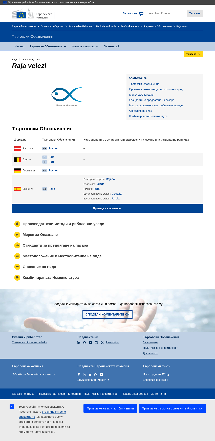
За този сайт (112, 46)
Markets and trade (106, 26)
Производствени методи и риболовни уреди (156, 89)
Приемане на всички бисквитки (110, 408)
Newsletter (112, 342)
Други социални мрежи (91, 379)
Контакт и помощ (83, 46)
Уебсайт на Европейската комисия (33, 374)
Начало (19, 46)
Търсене (195, 13)
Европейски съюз (154, 379)
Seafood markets (130, 26)
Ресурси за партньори (51, 393)
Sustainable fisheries (80, 26)
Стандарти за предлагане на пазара (151, 100)
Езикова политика (23, 393)
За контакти (150, 342)
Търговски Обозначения (158, 26)
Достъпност (150, 353)
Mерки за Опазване (141, 94)
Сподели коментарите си (107, 314)
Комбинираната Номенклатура (148, 116)
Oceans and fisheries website (29, 342)
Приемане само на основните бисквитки (172, 408)
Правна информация (135, 393)
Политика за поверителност (160, 347)
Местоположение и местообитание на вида (156, 105)
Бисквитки (74, 393)
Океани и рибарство (52, 26)
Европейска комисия (24, 26)
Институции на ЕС (154, 374)
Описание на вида (140, 110)
